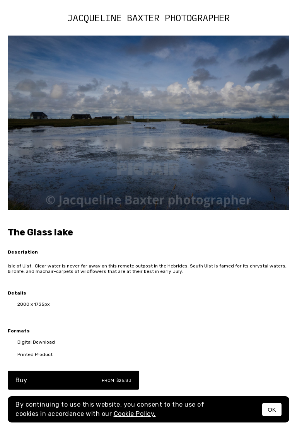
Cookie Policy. (135, 413)
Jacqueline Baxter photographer (148, 18)
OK (272, 409)
